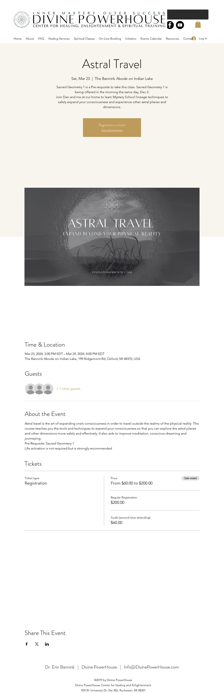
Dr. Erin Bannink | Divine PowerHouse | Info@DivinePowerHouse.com (112, 667)
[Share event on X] (37, 644)
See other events (112, 130)
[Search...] (176, 14)
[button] (198, 24)
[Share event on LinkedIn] (47, 644)
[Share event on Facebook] (27, 644)
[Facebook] (170, 25)
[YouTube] (180, 25)
